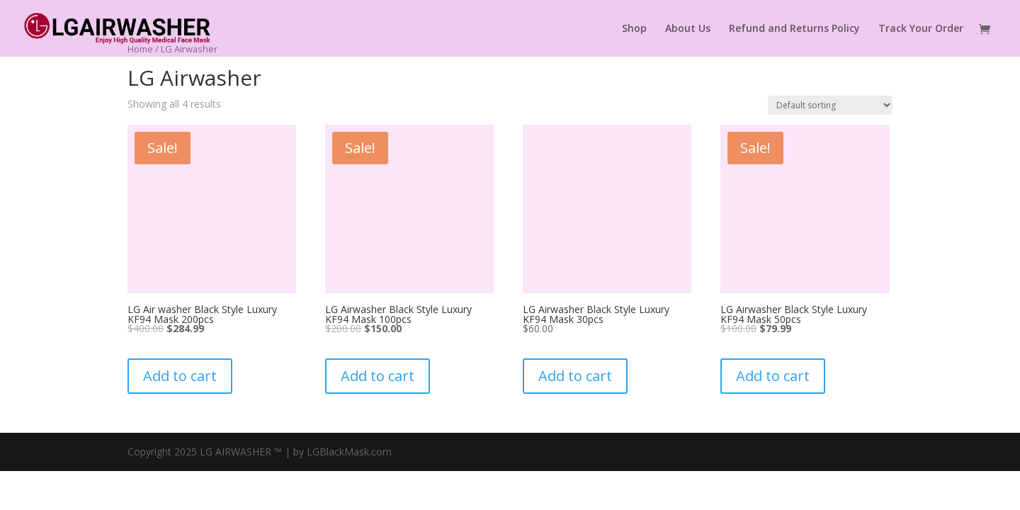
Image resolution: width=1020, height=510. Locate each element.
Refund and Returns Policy (794, 29)
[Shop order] (830, 105)
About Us (687, 29)
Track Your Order (920, 29)
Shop (634, 29)
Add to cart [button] (180, 377)
